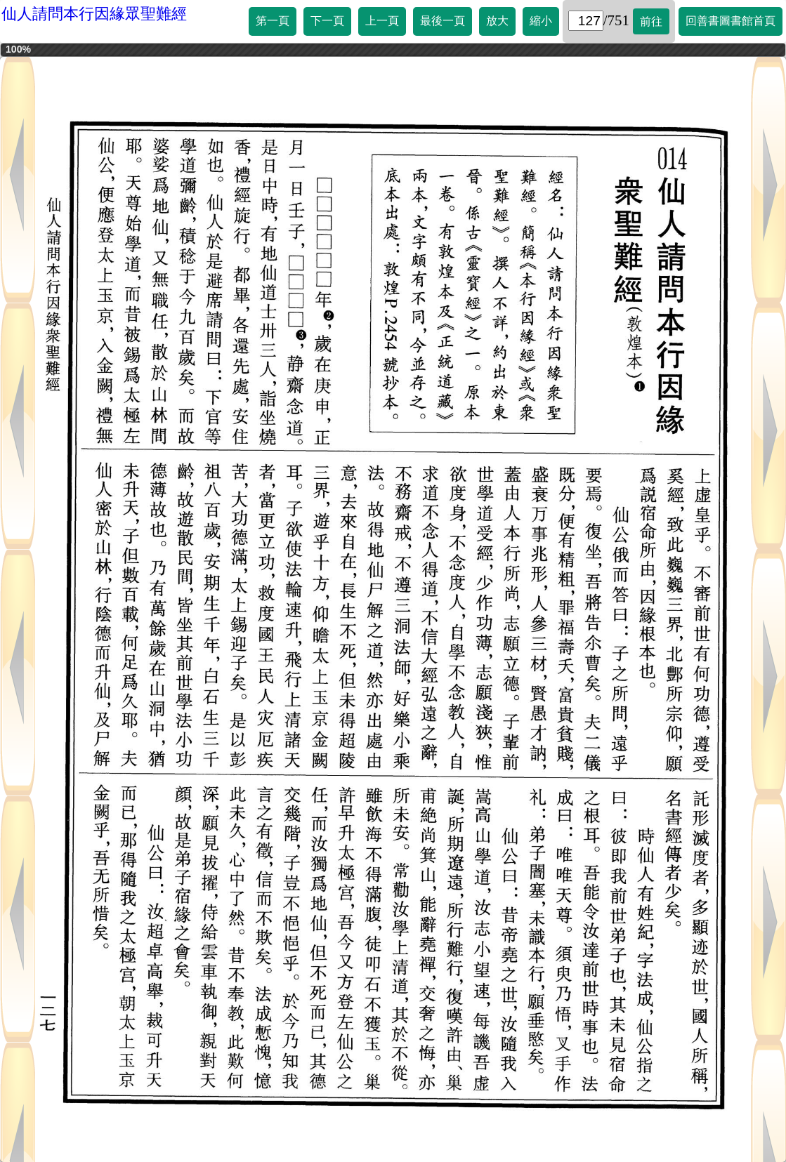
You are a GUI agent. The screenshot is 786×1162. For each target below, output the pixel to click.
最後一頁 (442, 21)
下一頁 (327, 21)
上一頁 (382, 21)
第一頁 (272, 21)
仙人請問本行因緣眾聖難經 (94, 13)
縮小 (541, 21)
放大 (497, 21)
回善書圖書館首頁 (730, 21)
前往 (651, 21)
